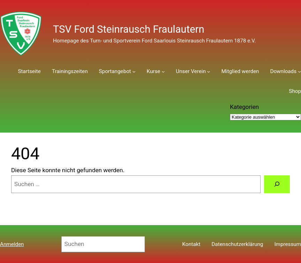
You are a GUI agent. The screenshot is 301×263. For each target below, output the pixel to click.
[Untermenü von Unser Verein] (208, 71)
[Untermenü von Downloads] (299, 71)
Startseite (29, 71)
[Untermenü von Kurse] (163, 71)
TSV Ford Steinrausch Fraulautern (128, 29)
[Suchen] (277, 184)
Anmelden (12, 244)
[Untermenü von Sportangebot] (134, 71)
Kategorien (244, 106)
